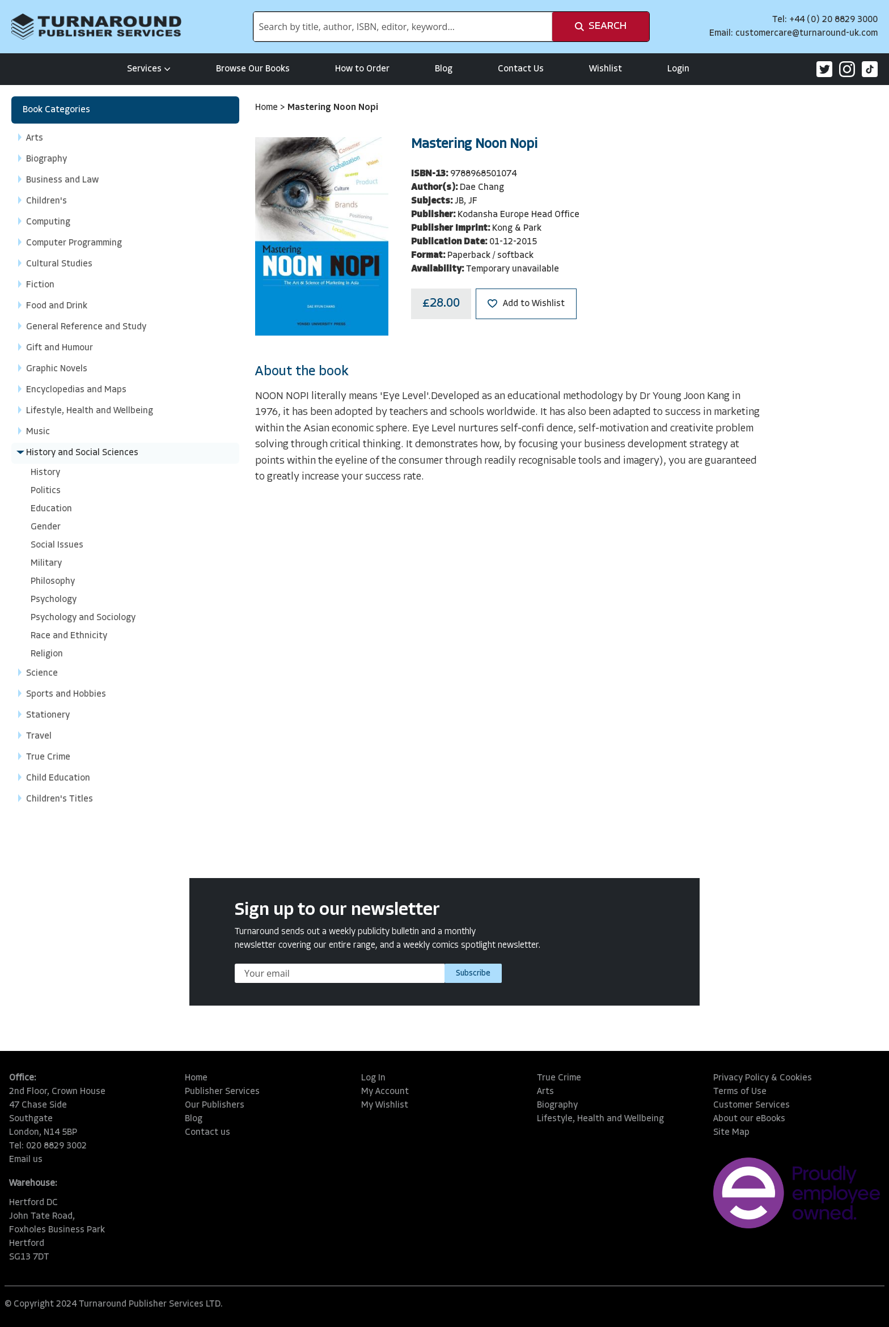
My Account (385, 1091)
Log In (373, 1078)
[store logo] (96, 27)
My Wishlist (384, 1105)
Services (149, 69)
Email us (26, 1159)
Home (267, 107)
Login (678, 69)
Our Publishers (214, 1105)
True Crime (559, 1078)
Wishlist (605, 69)
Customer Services (751, 1105)
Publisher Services (222, 1091)
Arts (545, 1091)
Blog (443, 69)
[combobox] (402, 26)
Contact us (207, 1132)
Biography (557, 1105)
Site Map (731, 1132)
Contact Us (521, 69)
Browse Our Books (253, 69)
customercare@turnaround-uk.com (806, 33)
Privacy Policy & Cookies (762, 1078)
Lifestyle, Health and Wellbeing (600, 1119)
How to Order (362, 69)
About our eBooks (749, 1119)
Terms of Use (740, 1091)
